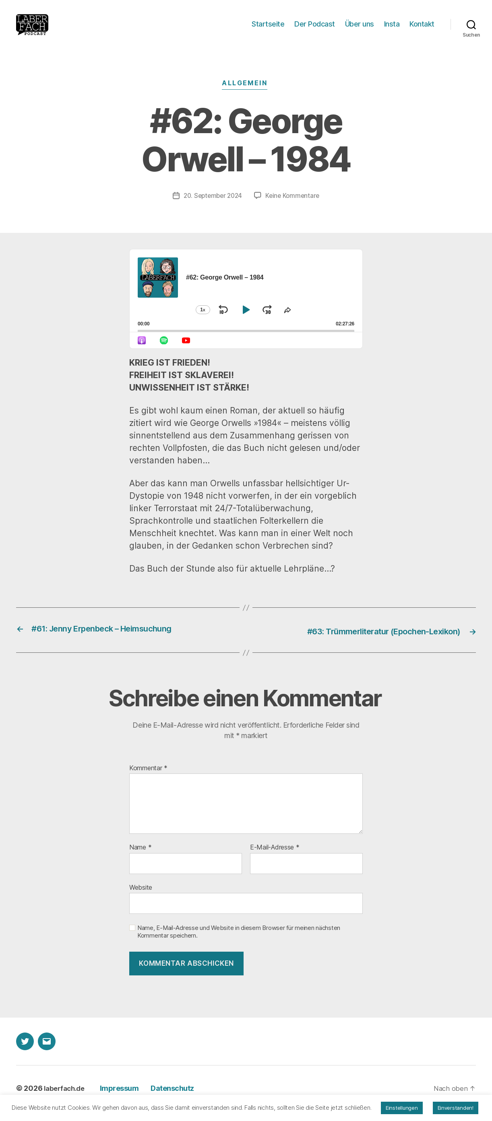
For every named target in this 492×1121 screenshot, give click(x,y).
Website (140, 898)
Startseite (268, 30)
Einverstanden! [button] (455, 1108)
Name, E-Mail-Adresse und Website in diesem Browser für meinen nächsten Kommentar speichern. (238, 942)
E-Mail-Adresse (275, 858)
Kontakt (421, 30)
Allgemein (246, 96)
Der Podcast (314, 30)
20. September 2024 (212, 207)
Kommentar (148, 778)
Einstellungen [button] (402, 1108)
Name (140, 858)
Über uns (359, 30)
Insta (392, 30)
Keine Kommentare (294, 207)
